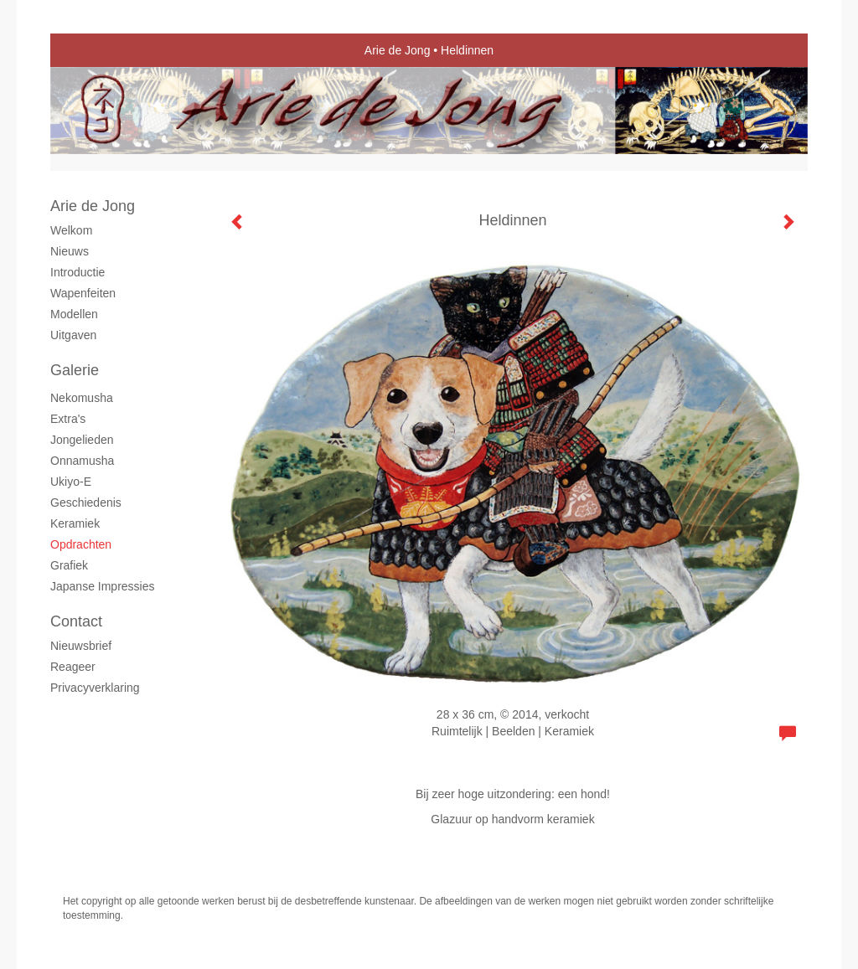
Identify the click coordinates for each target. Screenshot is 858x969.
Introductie (77, 272)
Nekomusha (81, 398)
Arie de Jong (397, 50)
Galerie (74, 370)
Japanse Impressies (102, 586)
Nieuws (69, 251)
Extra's (67, 418)
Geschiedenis (85, 502)
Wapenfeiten (83, 293)
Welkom (71, 230)
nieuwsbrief (80, 645)
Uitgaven (73, 335)
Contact (76, 621)
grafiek (69, 565)
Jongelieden (82, 439)
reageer (73, 666)
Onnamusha (82, 460)
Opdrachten (80, 544)
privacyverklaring (95, 687)
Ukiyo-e (70, 481)
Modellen (74, 314)
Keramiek (75, 523)
